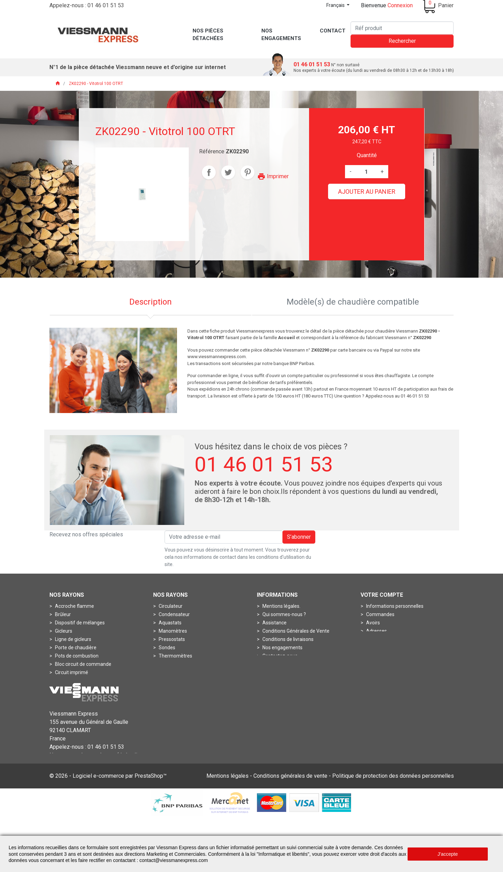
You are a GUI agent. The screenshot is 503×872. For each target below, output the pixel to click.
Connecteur (67, 680)
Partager (209, 172)
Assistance (274, 622)
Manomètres (172, 631)
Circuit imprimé (71, 672)
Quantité (367, 155)
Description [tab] (150, 302)
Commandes (379, 614)
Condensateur (174, 614)
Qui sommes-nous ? (283, 614)
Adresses (376, 631)
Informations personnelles (394, 606)
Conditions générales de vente (290, 830)
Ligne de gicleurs (72, 639)
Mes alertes (378, 647)
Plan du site (274, 664)
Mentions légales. (280, 606)
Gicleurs (63, 631)
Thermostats (172, 664)
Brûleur (62, 614)
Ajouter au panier (366, 191)
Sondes (166, 647)
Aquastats (169, 622)
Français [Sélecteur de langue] (336, 5)
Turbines (64, 705)
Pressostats (171, 639)
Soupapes (65, 697)
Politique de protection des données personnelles (393, 830)
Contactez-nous (279, 656)
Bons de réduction (385, 639)
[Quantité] (366, 171)
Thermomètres (175, 656)
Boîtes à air (170, 689)
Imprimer (273, 176)
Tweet (228, 172)
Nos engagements (281, 647)
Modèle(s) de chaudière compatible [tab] (353, 302)
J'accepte (448, 854)
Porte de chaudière (75, 647)
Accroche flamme (74, 606)
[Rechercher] (402, 28)
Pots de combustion (76, 656)
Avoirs (372, 622)
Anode (165, 680)
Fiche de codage (72, 689)
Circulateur (170, 606)
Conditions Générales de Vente (295, 631)
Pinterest (247, 172)
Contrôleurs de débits (181, 705)
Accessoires (171, 672)
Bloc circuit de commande (82, 664)
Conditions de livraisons (287, 639)
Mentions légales (227, 830)
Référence (211, 151)
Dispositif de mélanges (79, 622)
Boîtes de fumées (177, 697)
